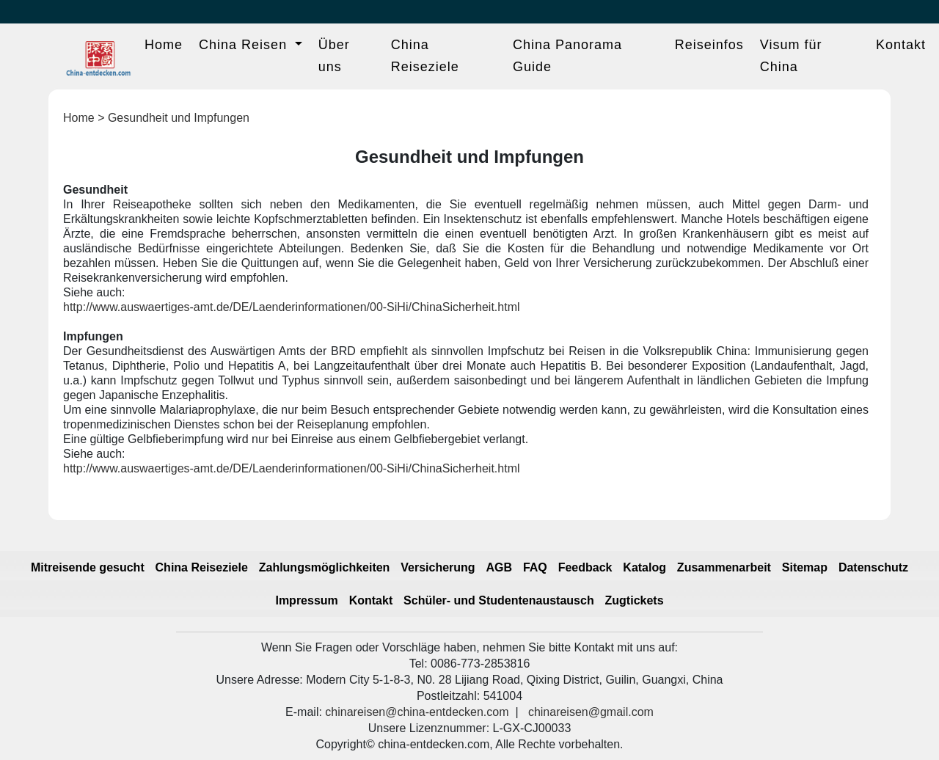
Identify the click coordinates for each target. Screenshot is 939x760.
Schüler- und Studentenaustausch (498, 600)
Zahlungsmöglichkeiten (324, 567)
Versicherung (438, 567)
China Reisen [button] (245, 44)
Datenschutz (873, 567)
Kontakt (901, 44)
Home (164, 44)
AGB (499, 567)
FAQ (535, 567)
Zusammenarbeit (724, 567)
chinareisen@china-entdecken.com (416, 712)
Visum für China (791, 55)
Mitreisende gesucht (88, 567)
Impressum (306, 600)
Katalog (644, 567)
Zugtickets (634, 600)
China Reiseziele (425, 55)
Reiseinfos (709, 44)
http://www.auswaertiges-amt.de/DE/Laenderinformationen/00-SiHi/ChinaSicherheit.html (291, 307)
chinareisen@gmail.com (591, 712)
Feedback (585, 567)
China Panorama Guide (567, 55)
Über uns (334, 55)
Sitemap (804, 567)
